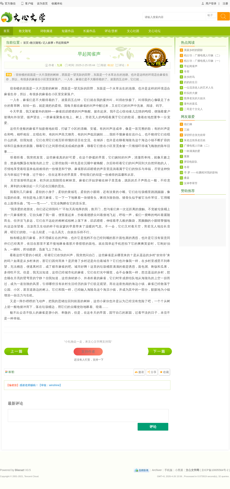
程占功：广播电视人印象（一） (159, 351)
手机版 (168, 470)
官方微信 (8, 3)
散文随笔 (25, 31)
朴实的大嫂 (190, 92)
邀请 (141, 372)
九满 (59, 65)
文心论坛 (154, 31)
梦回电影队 (190, 161)
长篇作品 (89, 31)
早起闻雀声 (62, 42)
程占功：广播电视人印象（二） (203, 55)
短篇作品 (68, 31)
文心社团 (133, 31)
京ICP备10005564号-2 (214, 470)
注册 (225, 3)
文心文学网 (192, 470)
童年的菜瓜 (190, 103)
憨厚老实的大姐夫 (194, 98)
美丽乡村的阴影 (193, 50)
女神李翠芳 (190, 183)
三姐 (186, 129)
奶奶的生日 (190, 82)
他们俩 (188, 124)
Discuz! (20, 470)
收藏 (166, 372)
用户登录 (208, 3)
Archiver (157, 470)
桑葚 (186, 177)
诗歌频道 (46, 31)
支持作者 (88, 352)
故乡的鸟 (189, 76)
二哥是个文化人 (193, 109)
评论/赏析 (111, 31)
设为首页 (42, 3)
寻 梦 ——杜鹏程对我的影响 (201, 172)
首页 (6, 31)
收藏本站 (57, 3)
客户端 (26, 3)
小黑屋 (179, 470)
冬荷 (17, 351)
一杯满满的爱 (192, 151)
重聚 (186, 156)
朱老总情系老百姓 (194, 140)
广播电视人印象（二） (197, 145)
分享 (153, 372)
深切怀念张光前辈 (194, 134)
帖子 (210, 15)
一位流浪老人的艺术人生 (199, 87)
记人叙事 (48, 42)
